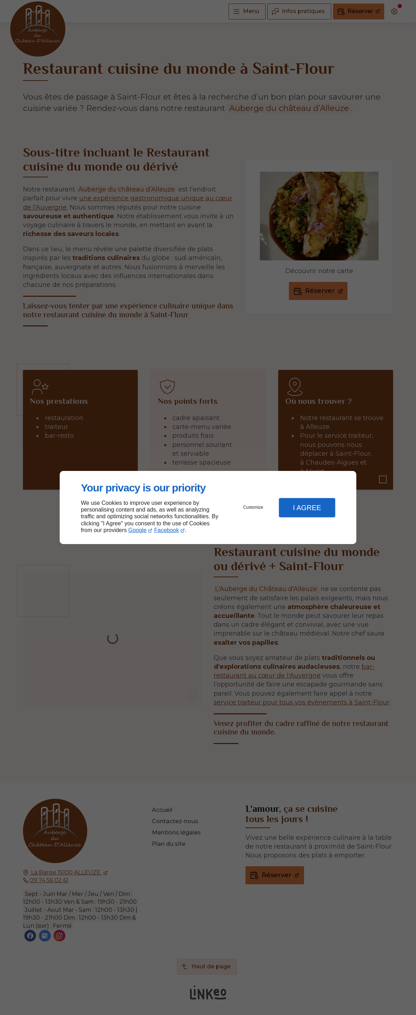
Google (137, 530)
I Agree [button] (307, 508)
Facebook (166, 530)
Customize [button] (253, 507)
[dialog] (208, 507)
